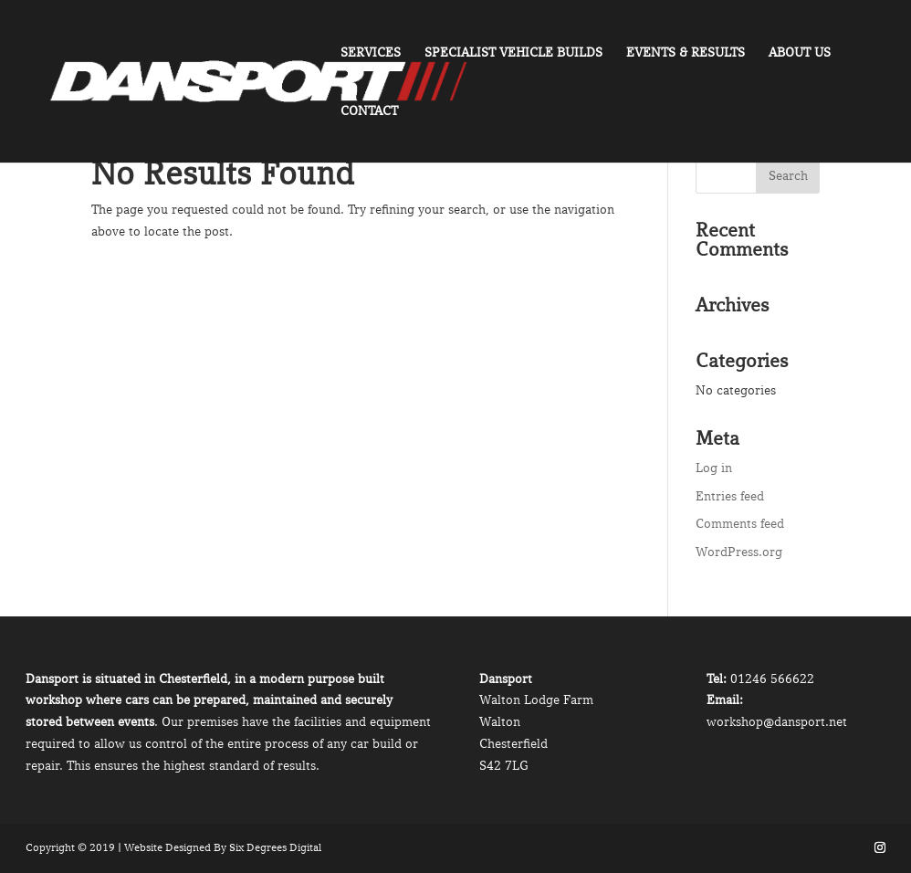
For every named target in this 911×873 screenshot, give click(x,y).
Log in (714, 467)
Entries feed (730, 496)
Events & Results (685, 52)
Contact (369, 111)
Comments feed (740, 523)
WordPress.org (739, 551)
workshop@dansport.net (777, 721)
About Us (800, 52)
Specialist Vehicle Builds (513, 52)
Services (370, 52)
